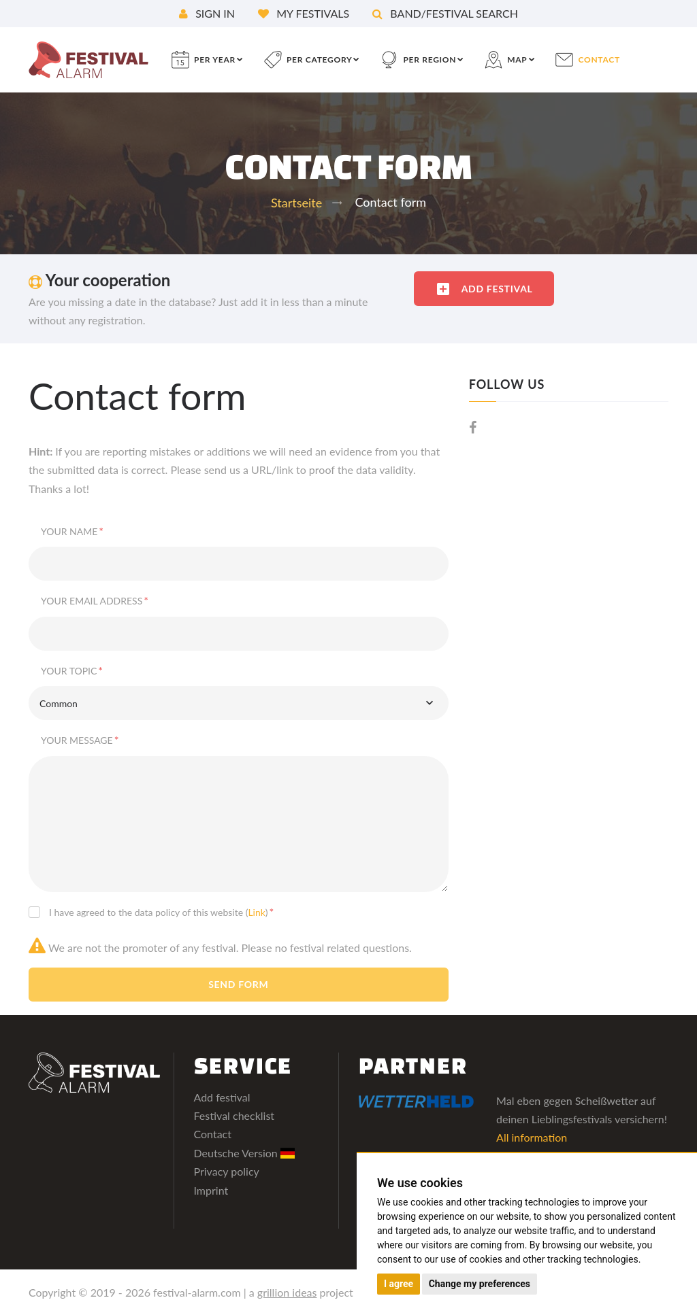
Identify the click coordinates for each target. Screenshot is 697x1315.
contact (599, 59)
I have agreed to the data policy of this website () (161, 911)
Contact (212, 1133)
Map (517, 59)
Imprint (211, 1190)
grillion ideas (287, 1292)
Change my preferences (479, 1283)
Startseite (296, 202)
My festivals (303, 13)
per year (215, 59)
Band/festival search (445, 13)
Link (256, 912)
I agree (398, 1283)
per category (319, 59)
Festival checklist (234, 1115)
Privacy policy (226, 1171)
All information (531, 1137)
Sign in (207, 13)
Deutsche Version (244, 1152)
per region (429, 59)
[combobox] (239, 703)
